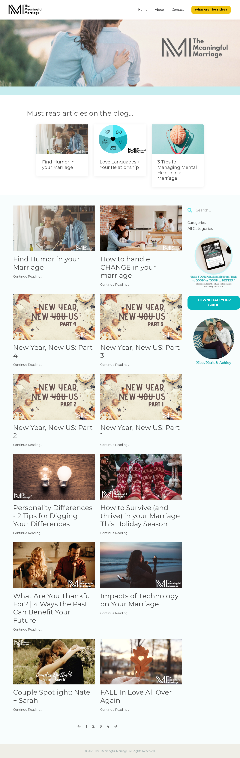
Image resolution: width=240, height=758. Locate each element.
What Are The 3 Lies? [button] (211, 9)
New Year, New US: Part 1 (140, 432)
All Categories (200, 228)
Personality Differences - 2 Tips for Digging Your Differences (52, 516)
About (159, 9)
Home (142, 9)
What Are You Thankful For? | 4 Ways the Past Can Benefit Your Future (52, 608)
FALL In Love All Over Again (136, 696)
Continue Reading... (27, 276)
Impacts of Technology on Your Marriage (139, 600)
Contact (178, 9)
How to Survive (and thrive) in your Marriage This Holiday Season (140, 516)
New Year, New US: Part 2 (53, 432)
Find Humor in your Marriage (46, 263)
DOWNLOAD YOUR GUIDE (213, 302)
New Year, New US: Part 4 (53, 351)
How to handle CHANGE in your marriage (128, 267)
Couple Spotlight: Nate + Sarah (51, 696)
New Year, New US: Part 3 (140, 351)
